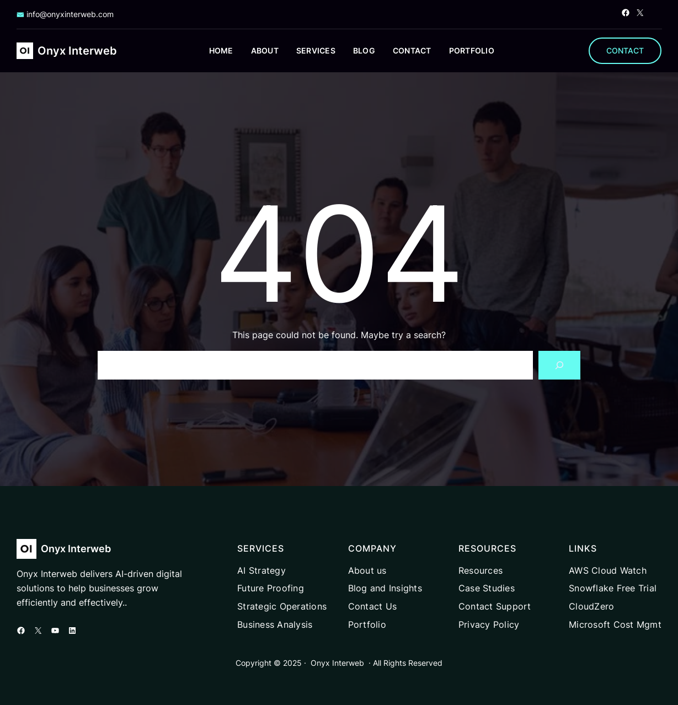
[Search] (559, 365)
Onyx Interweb (77, 50)
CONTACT (625, 50)
